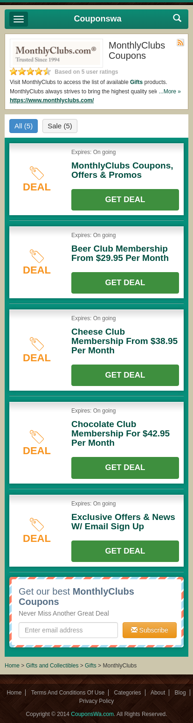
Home (12, 665)
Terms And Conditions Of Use (67, 692)
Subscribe (149, 630)
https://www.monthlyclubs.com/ (52, 100)
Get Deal (125, 199)
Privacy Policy (96, 701)
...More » (170, 91)
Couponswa (98, 18)
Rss (180, 42)
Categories (127, 692)
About (158, 692)
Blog (180, 692)
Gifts (136, 82)
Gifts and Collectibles (52, 665)
